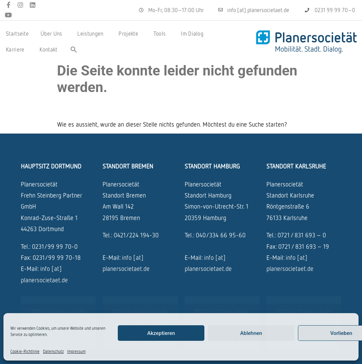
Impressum (76, 351)
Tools (161, 33)
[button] (73, 49)
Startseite (17, 33)
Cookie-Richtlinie (24, 351)
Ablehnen (251, 333)
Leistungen (92, 33)
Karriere (17, 49)
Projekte (129, 33)
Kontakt (48, 49)
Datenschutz (53, 351)
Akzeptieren (161, 333)
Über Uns (53, 33)
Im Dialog (194, 33)
